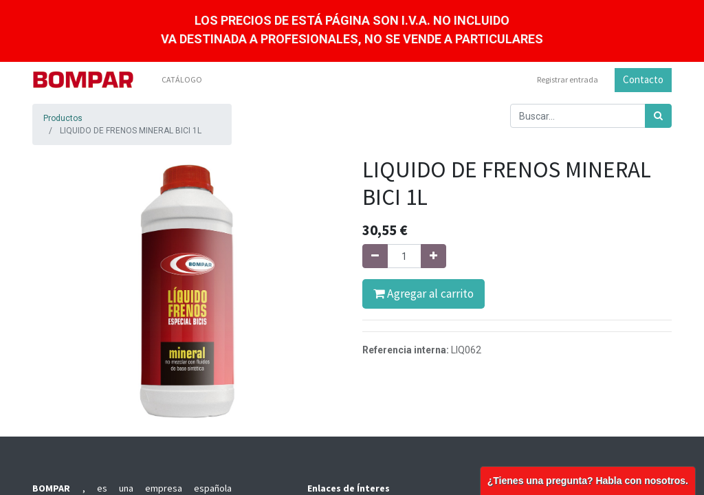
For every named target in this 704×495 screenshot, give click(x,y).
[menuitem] (182, 79)
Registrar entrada (567, 79)
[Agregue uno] (433, 256)
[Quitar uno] (375, 256)
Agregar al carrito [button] (423, 293)
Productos (62, 118)
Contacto (643, 79)
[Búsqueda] (658, 116)
